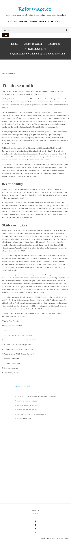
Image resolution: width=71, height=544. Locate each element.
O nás (35, 514)
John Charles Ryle (9, 73)
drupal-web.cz (65, 538)
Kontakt (35, 510)
